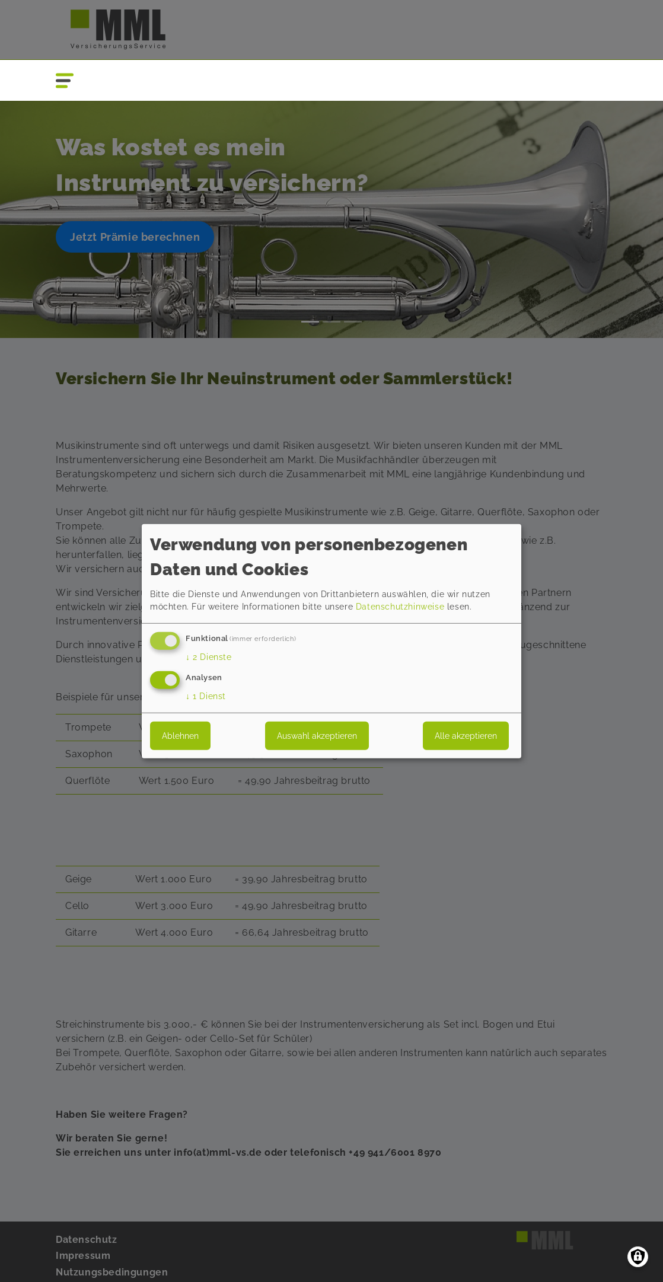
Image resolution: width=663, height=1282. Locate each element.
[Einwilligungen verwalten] (637, 1256)
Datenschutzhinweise (400, 606)
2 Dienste (209, 657)
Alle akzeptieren (466, 735)
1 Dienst (206, 695)
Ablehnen (180, 735)
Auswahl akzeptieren (317, 735)
